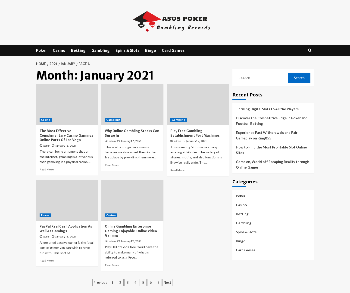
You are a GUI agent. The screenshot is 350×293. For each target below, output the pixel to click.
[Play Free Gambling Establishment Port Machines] (198, 104)
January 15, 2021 (196, 141)
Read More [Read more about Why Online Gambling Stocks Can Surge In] (112, 165)
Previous (100, 283)
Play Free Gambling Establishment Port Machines (195, 133)
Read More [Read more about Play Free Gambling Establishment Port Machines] (177, 170)
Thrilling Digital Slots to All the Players (267, 109)
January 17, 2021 (131, 141)
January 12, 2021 (131, 241)
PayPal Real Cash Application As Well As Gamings (66, 228)
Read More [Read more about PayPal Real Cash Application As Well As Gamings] (47, 260)
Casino (59, 50)
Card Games (173, 50)
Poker (41, 50)
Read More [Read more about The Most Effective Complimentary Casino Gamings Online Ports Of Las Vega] (47, 169)
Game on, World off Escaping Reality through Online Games (272, 164)
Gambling (100, 50)
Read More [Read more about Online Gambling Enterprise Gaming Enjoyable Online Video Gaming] (112, 265)
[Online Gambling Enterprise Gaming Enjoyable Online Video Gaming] (132, 200)
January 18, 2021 (65, 145)
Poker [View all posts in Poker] (45, 215)
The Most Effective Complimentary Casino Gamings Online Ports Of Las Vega (67, 135)
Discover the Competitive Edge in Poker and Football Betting (271, 121)
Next (167, 283)
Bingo (150, 50)
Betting (78, 50)
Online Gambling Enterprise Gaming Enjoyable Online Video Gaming (131, 230)
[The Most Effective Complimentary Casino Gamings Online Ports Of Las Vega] (67, 104)
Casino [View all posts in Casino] (45, 119)
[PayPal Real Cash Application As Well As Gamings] (67, 200)
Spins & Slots (127, 50)
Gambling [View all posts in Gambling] (113, 119)
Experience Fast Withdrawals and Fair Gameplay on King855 (266, 135)
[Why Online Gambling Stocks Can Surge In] (132, 104)
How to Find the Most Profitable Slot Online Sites (271, 150)
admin (46, 145)
